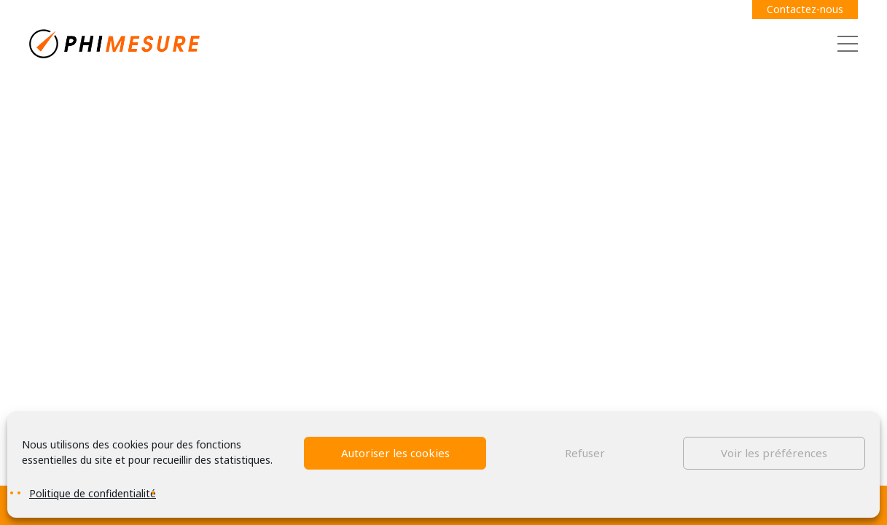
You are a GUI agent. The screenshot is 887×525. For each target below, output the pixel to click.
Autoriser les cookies (395, 453)
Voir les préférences (774, 453)
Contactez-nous (805, 9)
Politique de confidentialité (92, 493)
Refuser (585, 453)
